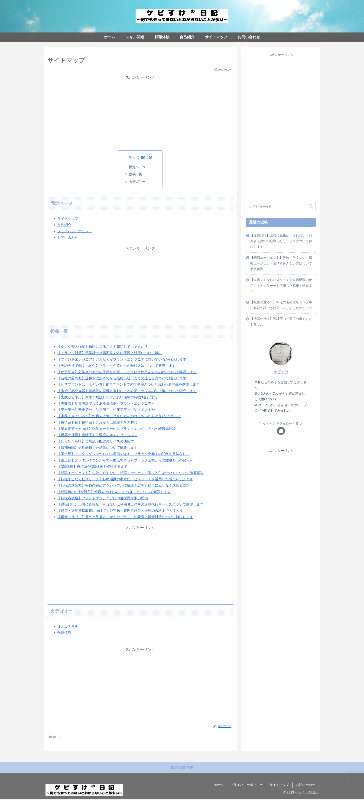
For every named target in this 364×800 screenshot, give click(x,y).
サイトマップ (68, 218)
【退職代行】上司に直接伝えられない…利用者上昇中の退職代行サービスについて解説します (281, 241)
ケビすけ (280, 375)
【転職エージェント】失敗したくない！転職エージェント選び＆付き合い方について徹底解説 (281, 265)
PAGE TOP (182, 768)
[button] (311, 206)
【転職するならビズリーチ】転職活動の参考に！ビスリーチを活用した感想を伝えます (281, 288)
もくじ (134, 157)
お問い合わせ (68, 237)
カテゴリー (139, 182)
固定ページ (139, 167)
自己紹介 (64, 225)
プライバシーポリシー (75, 231)
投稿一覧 (137, 174)
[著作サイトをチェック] (281, 434)
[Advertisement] (140, 112)
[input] (281, 206)
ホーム (219, 785)
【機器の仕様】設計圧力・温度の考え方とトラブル (281, 325)
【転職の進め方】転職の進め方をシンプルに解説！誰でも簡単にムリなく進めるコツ (281, 308)
